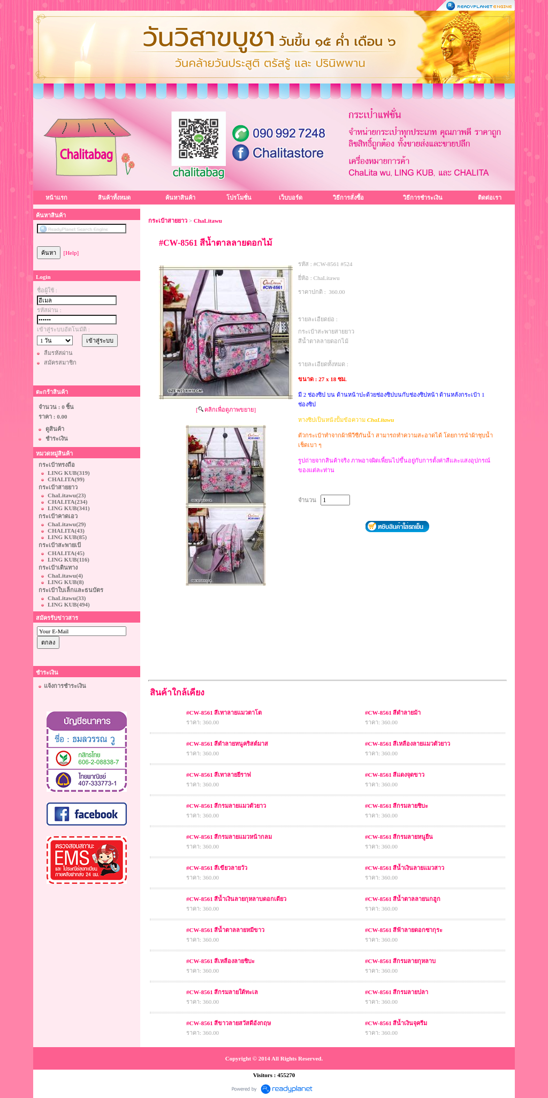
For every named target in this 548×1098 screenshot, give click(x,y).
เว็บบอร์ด (290, 197)
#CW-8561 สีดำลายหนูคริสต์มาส (227, 743)
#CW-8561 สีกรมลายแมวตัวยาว (226, 805)
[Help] (71, 252)
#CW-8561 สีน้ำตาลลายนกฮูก (402, 899)
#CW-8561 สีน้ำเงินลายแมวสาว (404, 868)
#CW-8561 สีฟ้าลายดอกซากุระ (404, 930)
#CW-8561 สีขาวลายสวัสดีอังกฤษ (228, 1023)
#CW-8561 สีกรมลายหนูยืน (399, 837)
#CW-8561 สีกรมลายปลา (396, 992)
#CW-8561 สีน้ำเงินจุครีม (396, 1023)
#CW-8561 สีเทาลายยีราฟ (218, 774)
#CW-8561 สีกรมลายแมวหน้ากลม (229, 837)
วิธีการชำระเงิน (423, 197)
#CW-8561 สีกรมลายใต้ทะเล (222, 992)
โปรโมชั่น (239, 197)
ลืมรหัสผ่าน (58, 353)
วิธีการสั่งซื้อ (348, 197)
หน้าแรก (56, 197)
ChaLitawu (208, 220)
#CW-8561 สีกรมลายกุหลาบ (400, 961)
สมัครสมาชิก (60, 362)
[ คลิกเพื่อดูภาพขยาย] (226, 409)
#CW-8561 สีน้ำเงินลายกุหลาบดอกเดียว (236, 899)
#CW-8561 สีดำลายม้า (393, 712)
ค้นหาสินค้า (180, 197)
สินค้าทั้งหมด (114, 197)
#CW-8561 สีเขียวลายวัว (216, 868)
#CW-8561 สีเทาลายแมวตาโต (224, 712)
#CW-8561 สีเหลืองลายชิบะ (220, 961)
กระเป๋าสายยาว (167, 220)
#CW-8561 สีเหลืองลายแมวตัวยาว (407, 743)
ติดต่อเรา (489, 197)
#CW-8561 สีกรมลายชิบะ (396, 805)
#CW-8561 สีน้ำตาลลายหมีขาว (225, 930)
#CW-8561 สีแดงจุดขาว (394, 774)
